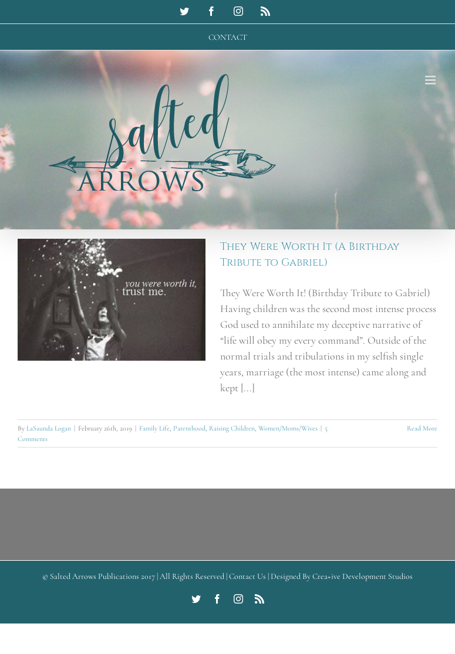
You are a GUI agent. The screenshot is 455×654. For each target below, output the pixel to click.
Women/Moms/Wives (288, 428)
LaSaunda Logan (48, 428)
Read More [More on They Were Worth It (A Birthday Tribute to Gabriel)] (422, 428)
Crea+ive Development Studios (362, 576)
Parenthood (189, 428)
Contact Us (247, 576)
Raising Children (232, 428)
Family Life (154, 428)
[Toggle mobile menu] (431, 80)
